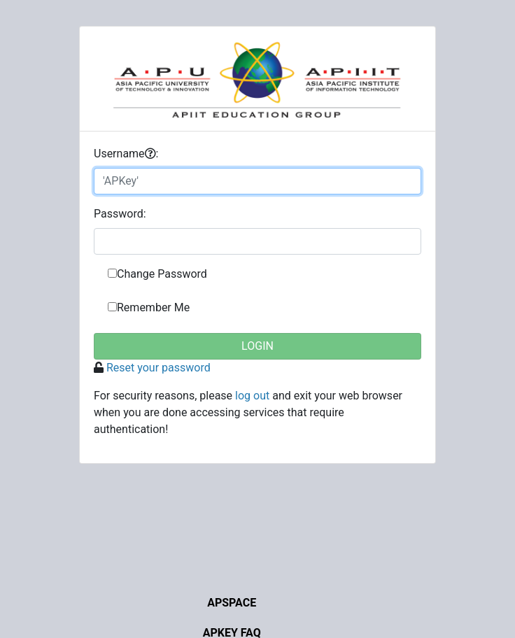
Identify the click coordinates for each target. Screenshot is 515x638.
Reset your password (158, 367)
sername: (126, 153)
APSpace (231, 602)
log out (252, 395)
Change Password (162, 274)
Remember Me (153, 307)
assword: (120, 213)
